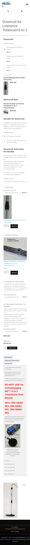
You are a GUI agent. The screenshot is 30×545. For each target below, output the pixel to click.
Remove (14, 226)
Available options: (9, 178)
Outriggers (15, 527)
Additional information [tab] (12, 360)
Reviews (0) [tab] (8, 363)
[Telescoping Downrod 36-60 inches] (15, 58)
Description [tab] (8, 357)
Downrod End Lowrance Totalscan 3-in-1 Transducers (14, 263)
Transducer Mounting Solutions (15, 529)
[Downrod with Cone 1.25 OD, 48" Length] (15, 67)
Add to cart (12, 348)
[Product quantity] (6, 348)
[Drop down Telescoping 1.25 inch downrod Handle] (15, 141)
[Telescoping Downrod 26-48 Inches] (15, 49)
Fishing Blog (15, 531)
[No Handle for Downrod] (15, 136)
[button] (27, 4)
